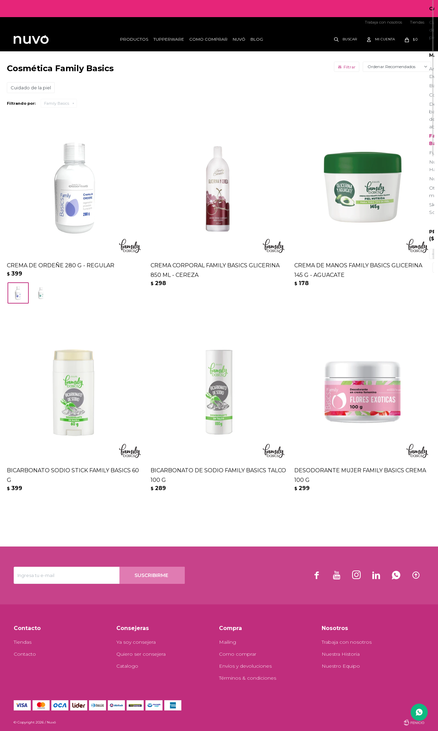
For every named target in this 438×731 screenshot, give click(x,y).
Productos (134, 39)
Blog (256, 39)
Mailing (227, 642)
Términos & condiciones (247, 678)
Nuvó (239, 39)
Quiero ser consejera (141, 654)
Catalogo (127, 666)
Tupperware (168, 39)
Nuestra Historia (341, 654)
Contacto (25, 654)
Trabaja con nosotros (383, 22)
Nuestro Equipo (341, 666)
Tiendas (417, 22)
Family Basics (56, 103)
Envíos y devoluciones (245, 666)
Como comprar (208, 39)
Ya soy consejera (136, 642)
